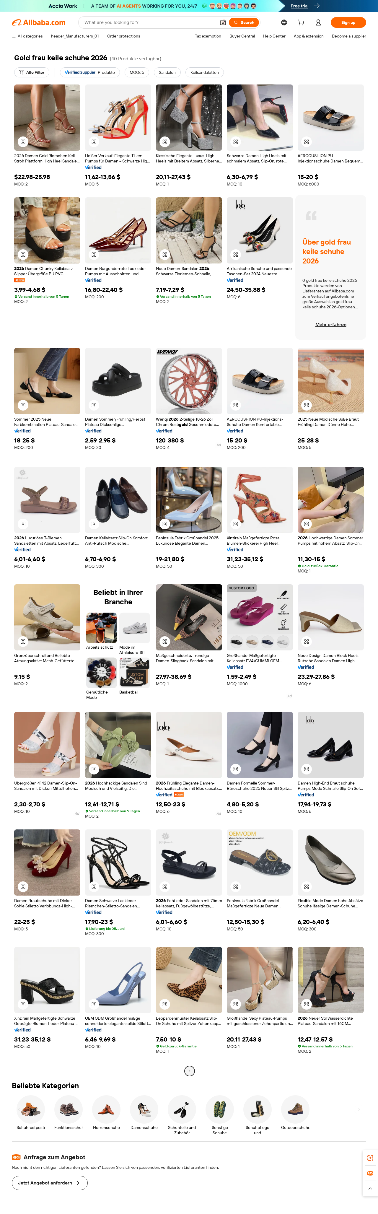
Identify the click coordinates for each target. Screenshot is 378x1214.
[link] (370, 1158)
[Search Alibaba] (149, 22)
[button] (223, 22)
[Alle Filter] (31, 72)
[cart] (302, 23)
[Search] (244, 22)
